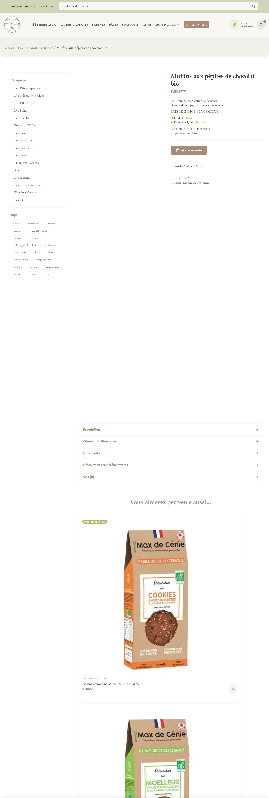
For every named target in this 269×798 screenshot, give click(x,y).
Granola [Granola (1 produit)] (17, 238)
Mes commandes (123, 768)
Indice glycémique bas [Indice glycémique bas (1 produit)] (24, 245)
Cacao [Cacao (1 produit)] (16, 223)
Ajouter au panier (191, 150)
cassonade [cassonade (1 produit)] (33, 223)
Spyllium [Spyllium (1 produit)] (17, 266)
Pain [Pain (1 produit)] (37, 252)
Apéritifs (20, 170)
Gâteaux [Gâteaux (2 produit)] (34, 238)
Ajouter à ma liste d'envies (189, 166)
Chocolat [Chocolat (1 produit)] (50, 223)
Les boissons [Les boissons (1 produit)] (50, 245)
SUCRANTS (129, 24)
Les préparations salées (29, 95)
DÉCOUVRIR (196, 24)
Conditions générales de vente (81, 764)
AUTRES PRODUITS (72, 24)
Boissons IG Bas (25, 125)
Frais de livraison (73, 773)
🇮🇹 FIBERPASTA (43, 24)
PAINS (145, 24)
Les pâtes (20, 155)
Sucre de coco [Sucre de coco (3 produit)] (52, 266)
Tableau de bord (123, 764)
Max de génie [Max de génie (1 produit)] (20, 252)
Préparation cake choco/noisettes (234, 717)
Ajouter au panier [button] (158, 613)
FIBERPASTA (24, 103)
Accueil (9, 48)
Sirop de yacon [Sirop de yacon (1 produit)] (43, 259)
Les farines (21, 133)
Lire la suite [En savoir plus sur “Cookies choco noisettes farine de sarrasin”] (110, 613)
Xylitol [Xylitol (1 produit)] (32, 274)
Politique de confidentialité (79, 768)
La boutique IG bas (125, 773)
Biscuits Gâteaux (25, 192)
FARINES (97, 24)
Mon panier (119, 777)
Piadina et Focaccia (26, 163)
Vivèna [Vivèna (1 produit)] (16, 274)
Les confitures (23, 140)
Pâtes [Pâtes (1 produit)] (50, 252)
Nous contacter (22, 777)
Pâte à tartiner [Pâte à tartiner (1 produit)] (20, 259)
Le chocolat (21, 118)
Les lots (19, 200)
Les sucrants (22, 177)
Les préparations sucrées (35, 48)
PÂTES (112, 24)
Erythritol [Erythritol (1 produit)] (18, 230)
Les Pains (20, 110)
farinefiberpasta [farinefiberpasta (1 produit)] (39, 230)
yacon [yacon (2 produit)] (46, 274)
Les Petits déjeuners (27, 88)
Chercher (253, 6)
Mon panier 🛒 (166, 24)
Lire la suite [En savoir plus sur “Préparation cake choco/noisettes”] (254, 723)
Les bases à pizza (25, 148)
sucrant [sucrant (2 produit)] (34, 266)
